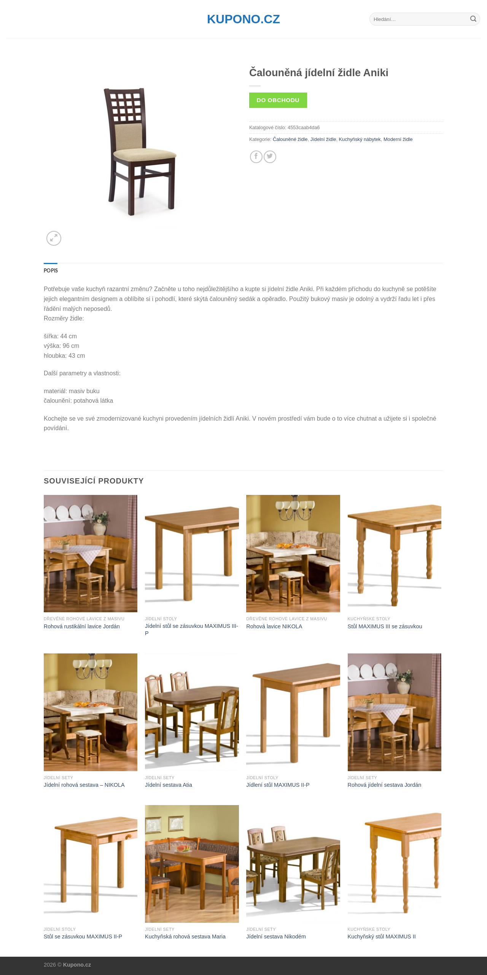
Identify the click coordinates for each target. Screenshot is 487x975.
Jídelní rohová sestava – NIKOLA (84, 785)
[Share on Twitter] (270, 156)
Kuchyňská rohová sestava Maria (185, 936)
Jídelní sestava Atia (168, 785)
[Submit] (473, 19)
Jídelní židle (323, 139)
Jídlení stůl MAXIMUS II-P (277, 785)
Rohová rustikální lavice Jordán (82, 626)
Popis (50, 270)
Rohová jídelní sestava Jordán (385, 785)
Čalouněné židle (290, 139)
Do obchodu (278, 100)
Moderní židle (398, 139)
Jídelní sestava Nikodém (276, 936)
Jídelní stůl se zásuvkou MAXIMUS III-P (191, 629)
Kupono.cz (243, 19)
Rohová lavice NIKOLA (274, 626)
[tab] (50, 270)
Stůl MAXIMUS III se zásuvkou (385, 626)
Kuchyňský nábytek (360, 139)
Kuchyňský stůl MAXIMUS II (382, 936)
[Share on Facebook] (256, 156)
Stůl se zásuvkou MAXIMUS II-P (83, 936)
